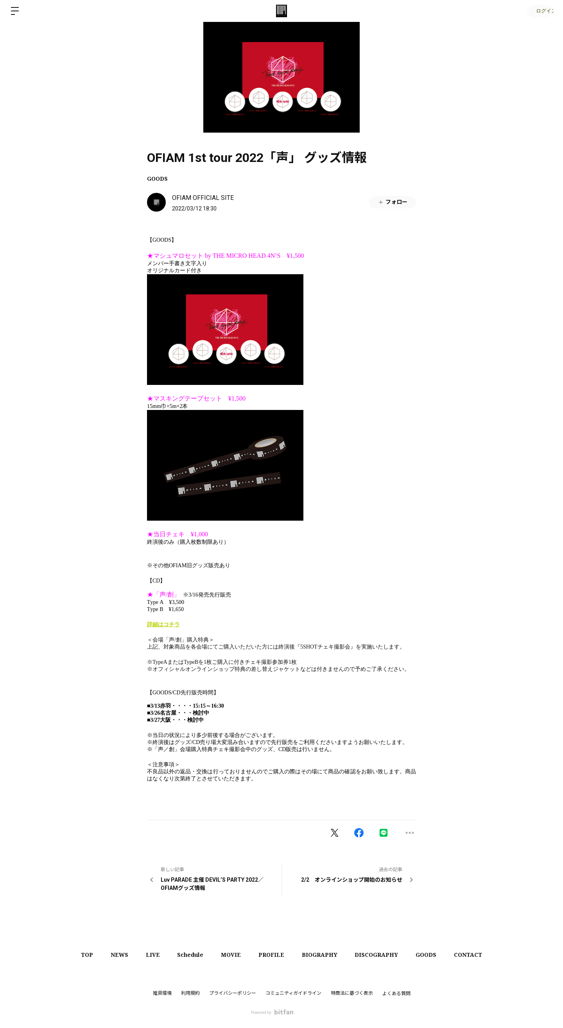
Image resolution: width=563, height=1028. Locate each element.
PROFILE (272, 954)
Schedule (187, 954)
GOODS (157, 178)
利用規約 (190, 993)
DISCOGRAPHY (381, 954)
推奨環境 (162, 993)
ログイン (539, 10)
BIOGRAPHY (323, 954)
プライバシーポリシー (232, 993)
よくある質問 (396, 993)
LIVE (148, 954)
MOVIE (230, 954)
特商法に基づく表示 (352, 993)
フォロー (392, 202)
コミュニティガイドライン (293, 993)
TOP (78, 954)
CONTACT (477, 954)
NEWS (112, 954)
